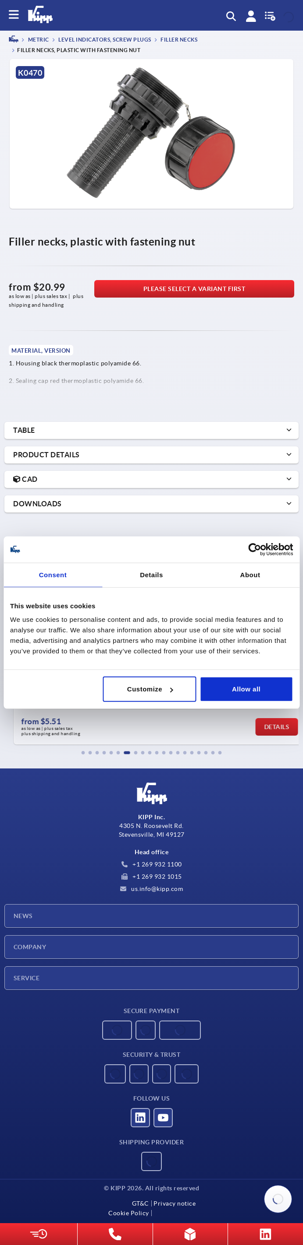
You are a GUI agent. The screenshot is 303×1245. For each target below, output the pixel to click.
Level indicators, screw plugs (104, 40)
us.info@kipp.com (151, 888)
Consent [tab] (53, 574)
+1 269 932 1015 (151, 876)
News (23, 915)
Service (26, 978)
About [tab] (250, 574)
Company (30, 946)
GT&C (140, 1203)
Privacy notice (174, 1203)
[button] (83, 752)
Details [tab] (151, 574)
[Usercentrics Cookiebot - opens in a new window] (254, 549)
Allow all (246, 689)
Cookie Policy (128, 1213)
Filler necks (179, 40)
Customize (150, 689)
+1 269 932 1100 (151, 864)
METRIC (38, 40)
